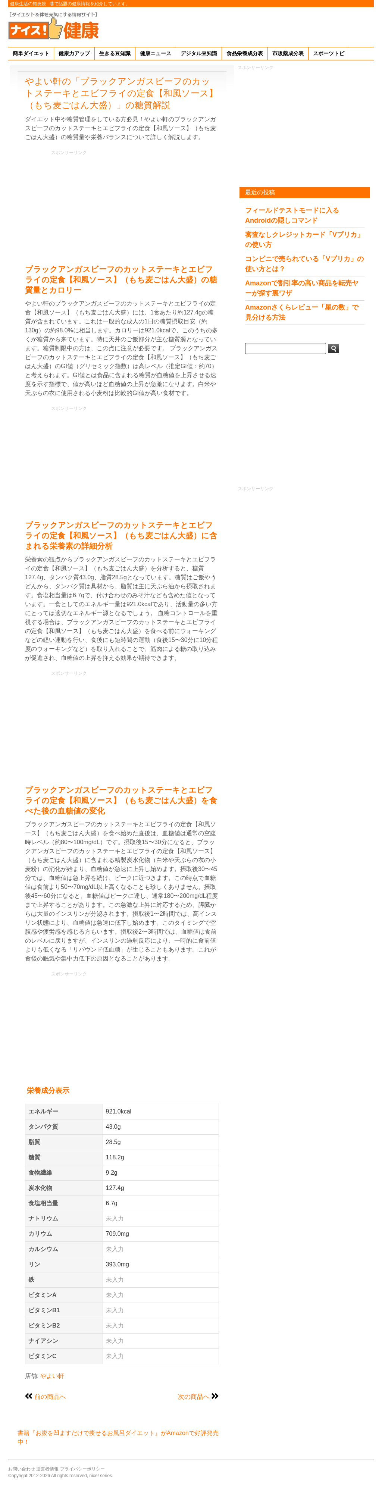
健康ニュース (155, 53)
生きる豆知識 (115, 53)
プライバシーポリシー (82, 1469)
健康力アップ (74, 53)
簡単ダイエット (31, 53)
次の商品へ (194, 1396)
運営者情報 (47, 1469)
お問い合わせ (21, 1469)
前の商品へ (50, 1396)
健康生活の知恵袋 (28, 3)
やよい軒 (52, 1376)
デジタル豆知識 (199, 53)
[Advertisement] (238, 26)
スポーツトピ (328, 53)
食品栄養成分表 (244, 53)
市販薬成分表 (288, 53)
